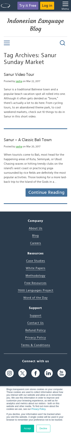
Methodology (35, 275)
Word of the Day (35, 297)
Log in (47, 6)
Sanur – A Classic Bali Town (28, 140)
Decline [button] (43, 428)
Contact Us (35, 322)
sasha (19, 81)
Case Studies (35, 260)
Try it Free (27, 6)
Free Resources (35, 283)
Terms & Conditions (35, 345)
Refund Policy (35, 330)
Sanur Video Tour (19, 74)
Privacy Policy (38, 409)
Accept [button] (27, 428)
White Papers (35, 268)
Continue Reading (46, 192)
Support (35, 315)
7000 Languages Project (35, 290)
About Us (35, 228)
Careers (35, 243)
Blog (35, 235)
